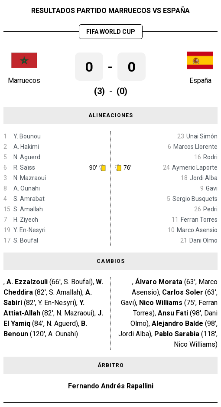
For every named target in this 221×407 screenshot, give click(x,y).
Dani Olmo (203, 240)
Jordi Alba (204, 177)
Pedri (210, 209)
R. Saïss (24, 167)
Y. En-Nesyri (29, 229)
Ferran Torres (199, 219)
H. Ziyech (25, 219)
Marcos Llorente (195, 146)
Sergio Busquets (195, 198)
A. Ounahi (26, 188)
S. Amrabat (29, 198)
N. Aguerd (26, 157)
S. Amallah (28, 209)
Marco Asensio (197, 229)
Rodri (210, 157)
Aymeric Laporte (195, 167)
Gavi (212, 188)
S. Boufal (25, 240)
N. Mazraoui (29, 177)
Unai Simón (202, 136)
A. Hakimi (26, 146)
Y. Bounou (27, 136)
